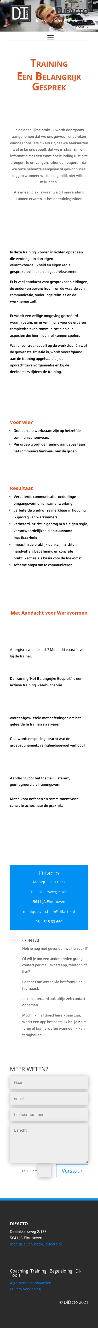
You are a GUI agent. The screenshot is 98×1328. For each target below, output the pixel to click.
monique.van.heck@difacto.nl (36, 1244)
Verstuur (72, 1170)
